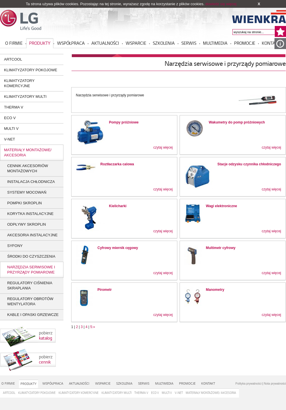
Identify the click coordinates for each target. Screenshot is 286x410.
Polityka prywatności (249, 383)
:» (93, 327)
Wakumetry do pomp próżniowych (237, 122)
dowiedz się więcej (220, 4)
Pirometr (104, 290)
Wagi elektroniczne (221, 206)
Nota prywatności (275, 383)
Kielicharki (118, 206)
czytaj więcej (163, 147)
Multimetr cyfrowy (221, 248)
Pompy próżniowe (124, 122)
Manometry (215, 290)
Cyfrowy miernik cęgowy (117, 248)
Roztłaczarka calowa (117, 164)
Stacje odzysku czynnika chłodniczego (249, 164)
